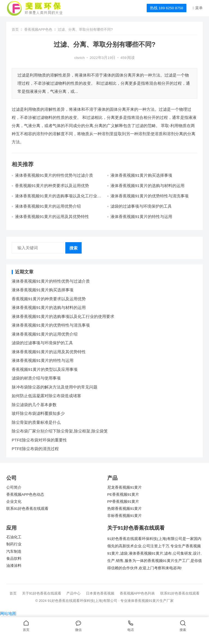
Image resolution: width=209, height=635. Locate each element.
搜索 (73, 248)
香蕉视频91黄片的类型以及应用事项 (45, 369)
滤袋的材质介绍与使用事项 (36, 378)
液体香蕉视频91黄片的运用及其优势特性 (52, 216)
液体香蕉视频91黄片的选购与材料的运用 (147, 185)
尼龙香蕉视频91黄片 (124, 487)
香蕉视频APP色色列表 (137, 593)
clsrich (79, 58)
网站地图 (8, 613)
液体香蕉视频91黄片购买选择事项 (141, 175)
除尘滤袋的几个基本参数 (34, 404)
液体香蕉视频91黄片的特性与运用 (141, 216)
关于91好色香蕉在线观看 (41, 593)
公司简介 (13, 487)
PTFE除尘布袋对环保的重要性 (39, 440)
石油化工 (13, 537)
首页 (15, 29)
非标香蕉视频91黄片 (124, 516)
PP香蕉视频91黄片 (123, 502)
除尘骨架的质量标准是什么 (36, 422)
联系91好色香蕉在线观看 (27, 509)
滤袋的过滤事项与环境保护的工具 (141, 206)
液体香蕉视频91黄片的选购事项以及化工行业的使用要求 (63, 316)
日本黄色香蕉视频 (100, 593)
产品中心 (73, 593)
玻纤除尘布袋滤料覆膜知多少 (38, 413)
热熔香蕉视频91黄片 (124, 509)
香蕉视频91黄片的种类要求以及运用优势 (52, 185)
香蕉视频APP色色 (38, 29)
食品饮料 (13, 559)
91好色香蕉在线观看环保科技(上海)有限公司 (83, 601)
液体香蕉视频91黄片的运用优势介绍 (48, 206)
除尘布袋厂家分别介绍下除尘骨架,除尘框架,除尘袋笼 (60, 431)
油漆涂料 (13, 566)
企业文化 (13, 502)
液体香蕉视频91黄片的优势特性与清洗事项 (149, 196)
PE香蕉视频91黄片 (123, 494)
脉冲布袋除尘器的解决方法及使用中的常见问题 (54, 387)
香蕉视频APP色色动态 (25, 494)
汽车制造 (13, 551)
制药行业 (13, 544)
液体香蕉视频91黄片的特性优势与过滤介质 (54, 175)
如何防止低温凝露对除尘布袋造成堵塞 (46, 395)
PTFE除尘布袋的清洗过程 (35, 448)
